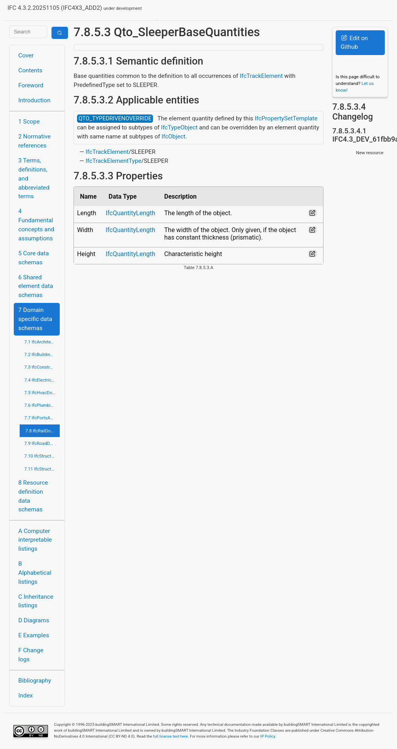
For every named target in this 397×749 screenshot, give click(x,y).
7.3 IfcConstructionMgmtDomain (42, 367)
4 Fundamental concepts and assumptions (36, 225)
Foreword (31, 85)
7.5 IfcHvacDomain (42, 392)
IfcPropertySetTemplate (286, 118)
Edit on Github (354, 43)
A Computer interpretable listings (35, 540)
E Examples (33, 635)
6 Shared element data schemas (35, 286)
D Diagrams (33, 620)
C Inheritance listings (35, 601)
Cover (26, 55)
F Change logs (31, 655)
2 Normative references (34, 141)
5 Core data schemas (33, 258)
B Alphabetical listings (34, 572)
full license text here (170, 736)
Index (25, 695)
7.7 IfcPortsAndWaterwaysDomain (42, 418)
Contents (30, 70)
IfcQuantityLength (130, 213)
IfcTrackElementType (114, 160)
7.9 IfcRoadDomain (42, 443)
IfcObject (174, 136)
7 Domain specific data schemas (35, 319)
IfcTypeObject (179, 127)
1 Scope (29, 121)
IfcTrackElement (261, 75)
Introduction (34, 100)
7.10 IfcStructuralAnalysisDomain (42, 456)
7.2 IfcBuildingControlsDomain (42, 354)
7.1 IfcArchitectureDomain (42, 342)
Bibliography (34, 680)
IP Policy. (268, 736)
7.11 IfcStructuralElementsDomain (42, 469)
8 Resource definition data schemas (33, 496)
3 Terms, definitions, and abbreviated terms (34, 178)
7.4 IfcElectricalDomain (42, 380)
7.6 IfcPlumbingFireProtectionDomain (42, 405)
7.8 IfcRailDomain (43, 431)
